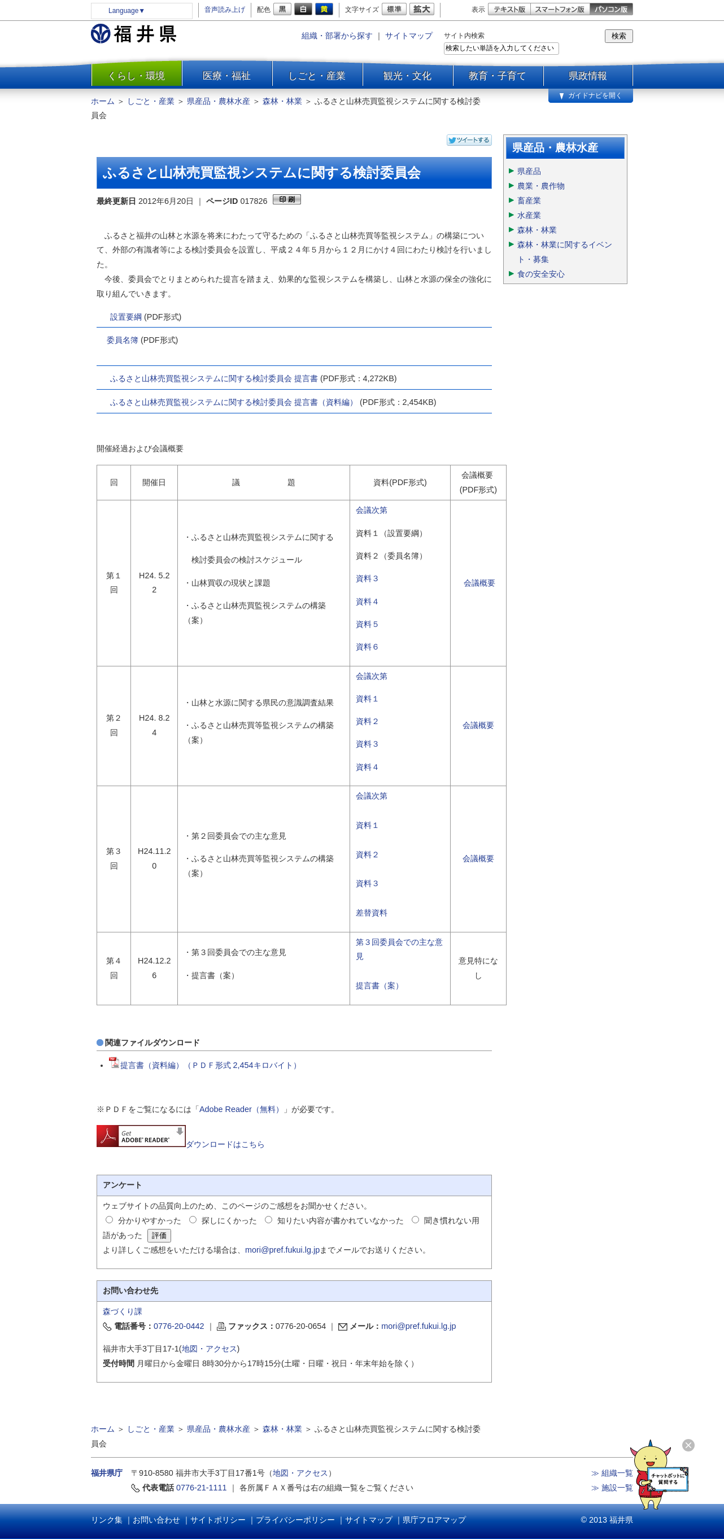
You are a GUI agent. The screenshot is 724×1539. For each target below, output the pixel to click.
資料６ (368, 646)
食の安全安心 (541, 273)
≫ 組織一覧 (612, 1472)
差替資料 (371, 912)
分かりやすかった (149, 1220)
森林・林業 (282, 101)
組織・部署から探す (337, 35)
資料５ (368, 624)
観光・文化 (407, 75)
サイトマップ (409, 35)
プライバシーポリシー (295, 1519)
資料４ (368, 601)
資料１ (368, 698)
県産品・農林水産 (218, 101)
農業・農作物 (541, 185)
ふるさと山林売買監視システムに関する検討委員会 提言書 (214, 378)
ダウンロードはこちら (181, 1144)
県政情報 (588, 75)
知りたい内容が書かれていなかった (340, 1220)
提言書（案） (379, 985)
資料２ (368, 721)
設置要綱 (126, 316)
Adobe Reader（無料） (241, 1109)
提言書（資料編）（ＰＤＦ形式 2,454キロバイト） (205, 1065)
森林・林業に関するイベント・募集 (564, 252)
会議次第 (371, 510)
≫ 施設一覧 (612, 1487)
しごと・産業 (317, 75)
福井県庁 (107, 1472)
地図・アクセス (209, 1348)
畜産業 (529, 200)
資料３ (368, 578)
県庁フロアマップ (434, 1519)
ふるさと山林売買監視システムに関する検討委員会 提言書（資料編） (233, 402)
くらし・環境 (136, 75)
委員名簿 (122, 340)
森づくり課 (122, 1311)
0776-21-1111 (201, 1487)
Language (126, 11)
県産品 (529, 171)
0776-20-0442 (179, 1326)
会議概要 (479, 582)
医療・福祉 (227, 75)
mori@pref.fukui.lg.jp (282, 1249)
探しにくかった (229, 1220)
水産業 (529, 215)
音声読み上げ (224, 10)
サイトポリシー (218, 1519)
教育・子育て (497, 75)
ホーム (103, 101)
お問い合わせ (156, 1519)
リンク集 (107, 1519)
